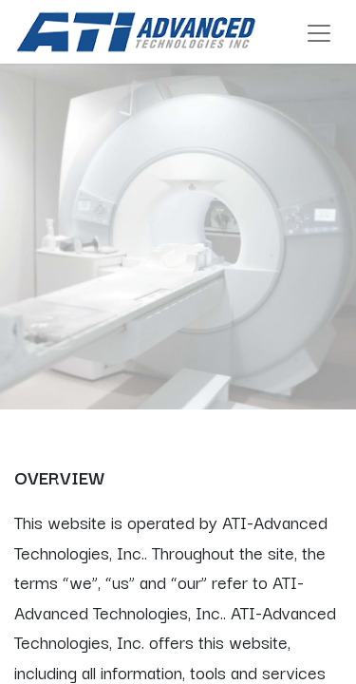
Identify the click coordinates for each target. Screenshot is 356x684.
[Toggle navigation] (319, 32)
